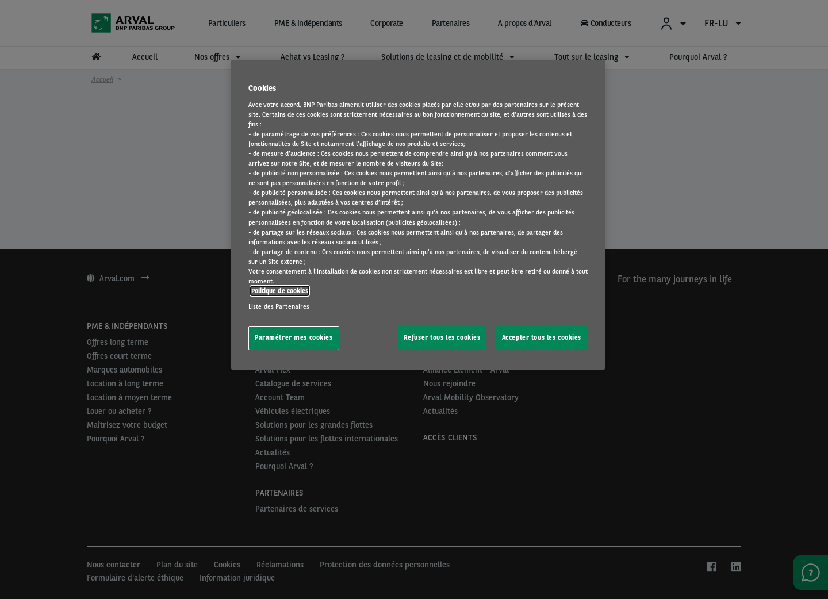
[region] (418, 215)
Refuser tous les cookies (442, 337)
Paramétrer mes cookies (294, 337)
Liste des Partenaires (278, 306)
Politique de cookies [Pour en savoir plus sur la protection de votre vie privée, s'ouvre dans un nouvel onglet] (279, 291)
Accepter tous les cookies (541, 337)
